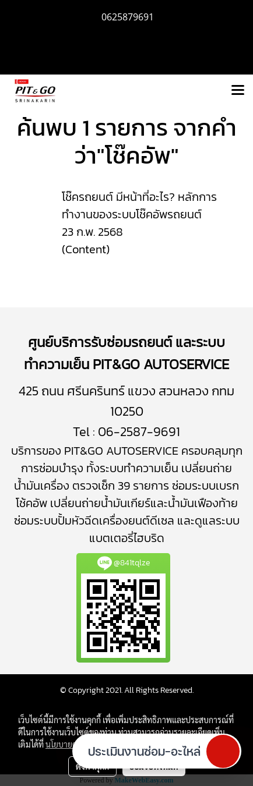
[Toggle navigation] (238, 91)
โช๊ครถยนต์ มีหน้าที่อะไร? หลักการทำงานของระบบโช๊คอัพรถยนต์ (139, 205)
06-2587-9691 (139, 431)
